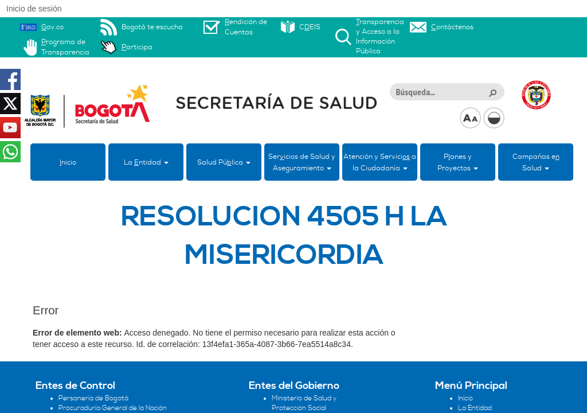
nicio (68, 162)
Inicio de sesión (34, 8)
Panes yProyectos (457, 162)
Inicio (465, 398)
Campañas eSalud (535, 162)
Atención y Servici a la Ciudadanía (379, 162)
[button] (492, 92)
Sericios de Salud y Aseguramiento (301, 162)
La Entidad (475, 408)
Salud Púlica (224, 162)
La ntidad (146, 162)
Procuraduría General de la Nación (112, 408)
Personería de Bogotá (93, 398)
